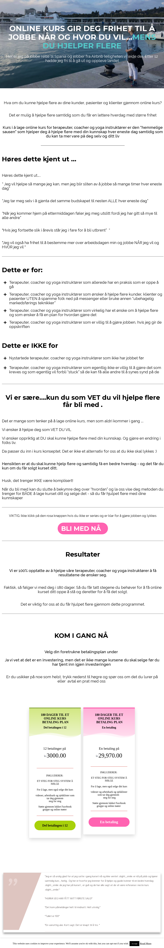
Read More (145, 943)
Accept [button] (134, 943)
